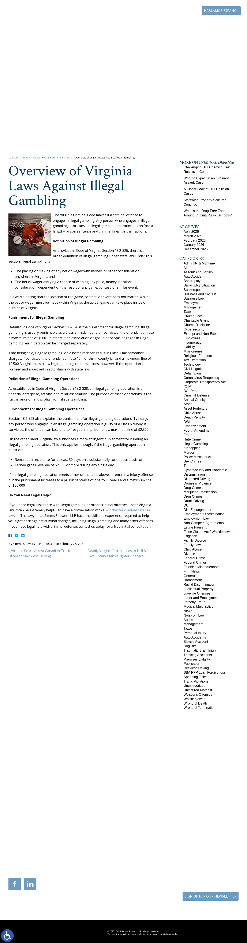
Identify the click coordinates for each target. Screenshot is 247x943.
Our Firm (95, 23)
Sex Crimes (192, 461)
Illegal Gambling (196, 444)
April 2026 (191, 231)
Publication (192, 663)
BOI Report (192, 391)
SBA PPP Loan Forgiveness (205, 672)
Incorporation (193, 342)
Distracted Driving (197, 479)
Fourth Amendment (198, 430)
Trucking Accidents (198, 655)
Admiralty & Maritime (199, 263)
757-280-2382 (216, 864)
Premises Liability (197, 659)
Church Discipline (197, 325)
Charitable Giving (197, 320)
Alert (187, 268)
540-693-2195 (73, 870)
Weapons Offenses (198, 694)
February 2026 (195, 240)
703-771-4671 (180, 10)
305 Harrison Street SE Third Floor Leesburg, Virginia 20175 (33, 859)
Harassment (193, 580)
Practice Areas (118, 23)
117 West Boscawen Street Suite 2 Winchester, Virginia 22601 (70, 861)
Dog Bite (190, 646)
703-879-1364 (37, 867)
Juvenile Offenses (197, 593)
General (190, 576)
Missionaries (193, 351)
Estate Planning (195, 527)
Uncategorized (194, 685)
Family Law (192, 545)
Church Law (193, 316)
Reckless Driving (196, 668)
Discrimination (194, 474)
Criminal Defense (62, 157)
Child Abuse (193, 413)
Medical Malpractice (198, 606)
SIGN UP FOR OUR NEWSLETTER (210, 896)
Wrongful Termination (200, 707)
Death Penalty (194, 417)
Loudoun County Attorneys (24, 157)
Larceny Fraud (194, 602)
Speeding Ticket (196, 677)
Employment (193, 303)
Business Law (194, 298)
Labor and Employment (201, 598)
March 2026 (193, 236)
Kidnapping (192, 448)
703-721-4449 (108, 867)
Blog (201, 23)
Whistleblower (194, 699)
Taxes (188, 312)
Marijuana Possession (200, 492)
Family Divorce (195, 540)
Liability (189, 347)
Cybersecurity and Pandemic (205, 470)
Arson (188, 404)
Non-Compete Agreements (204, 523)
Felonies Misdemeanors (202, 567)
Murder (189, 452)
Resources (140, 23)
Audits (188, 620)
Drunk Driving (194, 501)
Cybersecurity (194, 329)
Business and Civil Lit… (201, 294)
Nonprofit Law (194, 615)
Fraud (188, 435)
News (188, 611)
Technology (192, 364)
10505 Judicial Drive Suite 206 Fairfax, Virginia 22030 (177, 862)
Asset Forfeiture (195, 408)
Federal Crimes (195, 562)
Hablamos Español (221, 10)
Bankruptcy (192, 281)
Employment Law (197, 518)
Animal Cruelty (195, 400)
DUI (187, 505)
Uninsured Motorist (198, 690)
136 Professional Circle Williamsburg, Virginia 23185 (213, 857)
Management (193, 307)
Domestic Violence (198, 483)
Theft (187, 466)
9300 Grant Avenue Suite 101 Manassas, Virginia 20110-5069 (105, 859)
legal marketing (139, 934)
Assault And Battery (198, 272)
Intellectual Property (198, 589)
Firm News (192, 571)
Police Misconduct (197, 457)
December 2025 (196, 249)
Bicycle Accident (196, 641)
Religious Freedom (198, 356)
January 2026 (194, 244)
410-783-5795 (144, 867)
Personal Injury (195, 633)
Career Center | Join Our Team (172, 23)
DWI (187, 422)
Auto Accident (194, 276)
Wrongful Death (195, 703)
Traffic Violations (196, 681)
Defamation (192, 373)
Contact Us (218, 23)
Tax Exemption (195, 360)
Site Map (120, 903)
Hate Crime (192, 439)
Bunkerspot (192, 290)
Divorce (189, 554)
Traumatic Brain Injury (200, 650)
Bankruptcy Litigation (199, 285)
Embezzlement (195, 426)
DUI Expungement (197, 510)
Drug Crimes (193, 488)
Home (78, 23)
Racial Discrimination (199, 584)
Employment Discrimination (204, 514)
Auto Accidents (195, 637)
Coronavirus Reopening (201, 378)
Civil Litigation (194, 369)
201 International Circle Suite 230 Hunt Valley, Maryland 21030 (141, 859)
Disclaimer (137, 903)
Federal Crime (194, 558)
